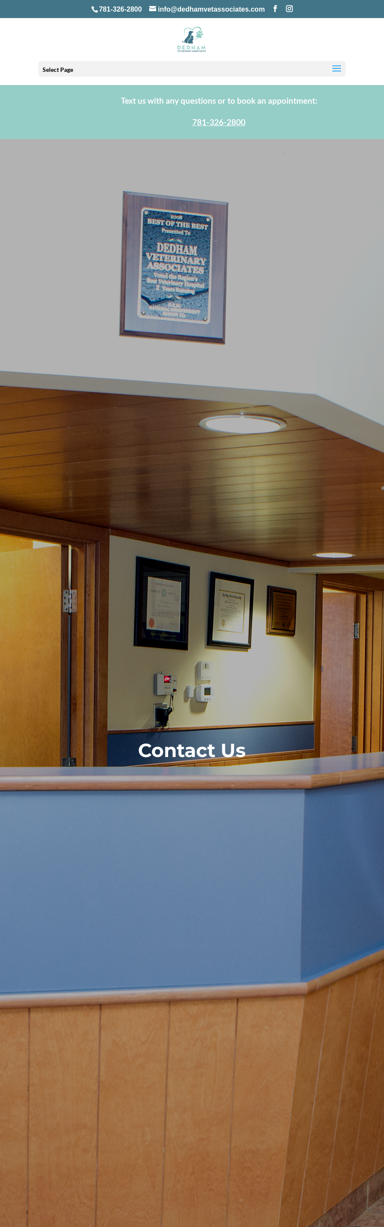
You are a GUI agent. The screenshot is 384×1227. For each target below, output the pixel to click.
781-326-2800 (120, 9)
